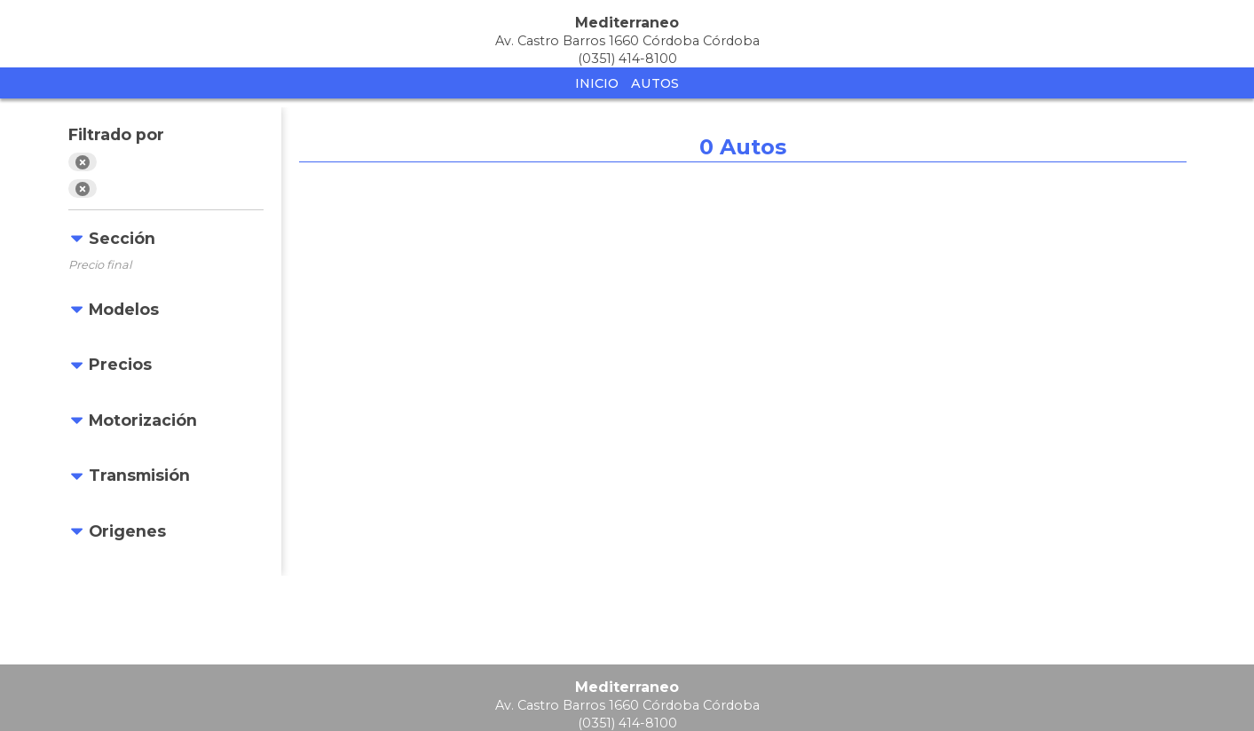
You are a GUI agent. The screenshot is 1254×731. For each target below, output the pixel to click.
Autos (655, 83)
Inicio (597, 83)
